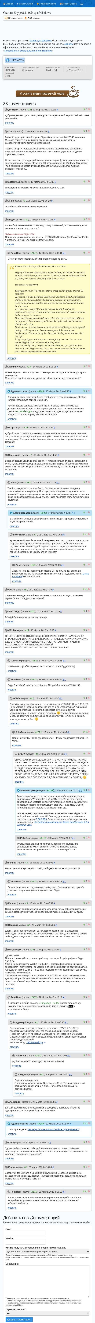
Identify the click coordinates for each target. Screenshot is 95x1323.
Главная (9, 4)
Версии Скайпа (69, 4)
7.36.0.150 (41, 814)
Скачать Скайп (26, 4)
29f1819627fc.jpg (34, 1036)
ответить (9, 122)
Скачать (17, 60)
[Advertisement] (47, 29)
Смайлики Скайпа (47, 4)
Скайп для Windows (40, 40)
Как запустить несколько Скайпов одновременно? (53, 1122)
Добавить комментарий (19, 1312)
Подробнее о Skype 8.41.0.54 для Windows (28, 50)
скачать (68, 44)
